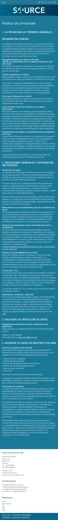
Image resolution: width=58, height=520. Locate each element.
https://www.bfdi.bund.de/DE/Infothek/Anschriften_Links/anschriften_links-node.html (28, 247)
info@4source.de (7, 471)
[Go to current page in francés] (45, 2)
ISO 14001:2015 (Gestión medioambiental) (15, 489)
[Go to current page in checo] (48, 2)
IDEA (4, 501)
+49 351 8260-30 (9, 465)
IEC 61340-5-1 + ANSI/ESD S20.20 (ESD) (14, 491)
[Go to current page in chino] (54, 2)
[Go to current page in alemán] (39, 2)
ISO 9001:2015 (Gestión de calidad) (13, 485)
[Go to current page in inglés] (42, 2)
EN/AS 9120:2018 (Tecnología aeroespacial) (15, 487)
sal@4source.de (19, 475)
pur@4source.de (12, 473)
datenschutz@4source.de (27, 337)
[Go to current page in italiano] (51, 2)
